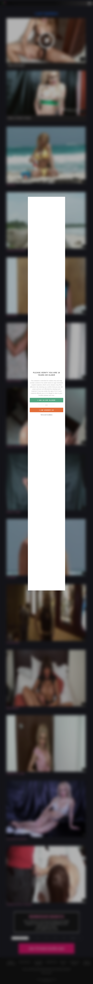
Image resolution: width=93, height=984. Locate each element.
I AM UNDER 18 (46, 410)
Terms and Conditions (46, 414)
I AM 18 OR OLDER (46, 400)
